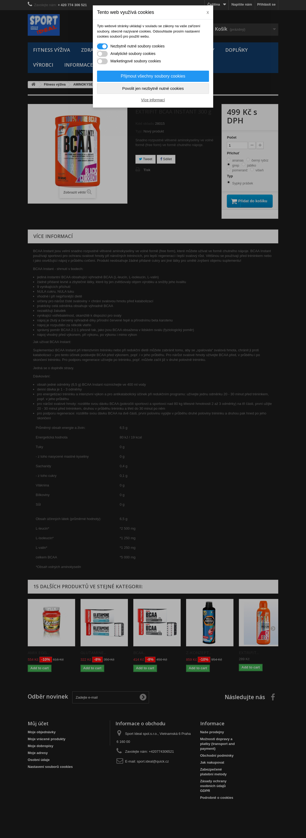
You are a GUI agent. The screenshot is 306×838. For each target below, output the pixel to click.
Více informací (153, 100)
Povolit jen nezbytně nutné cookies (153, 88)
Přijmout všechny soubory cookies (153, 76)
